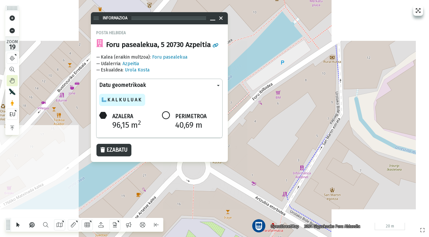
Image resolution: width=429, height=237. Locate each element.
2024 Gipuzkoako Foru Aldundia (331, 225)
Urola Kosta (137, 70)
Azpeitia (130, 63)
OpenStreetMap (284, 225)
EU (12, 114)
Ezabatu (113, 150)
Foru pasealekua (169, 57)
